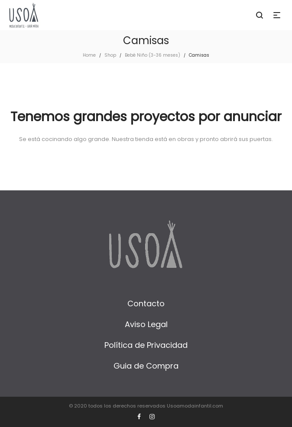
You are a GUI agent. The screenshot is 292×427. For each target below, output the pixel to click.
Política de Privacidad (146, 345)
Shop (110, 55)
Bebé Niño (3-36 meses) (152, 55)
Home (89, 55)
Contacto (146, 303)
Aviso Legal (146, 324)
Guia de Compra (146, 365)
